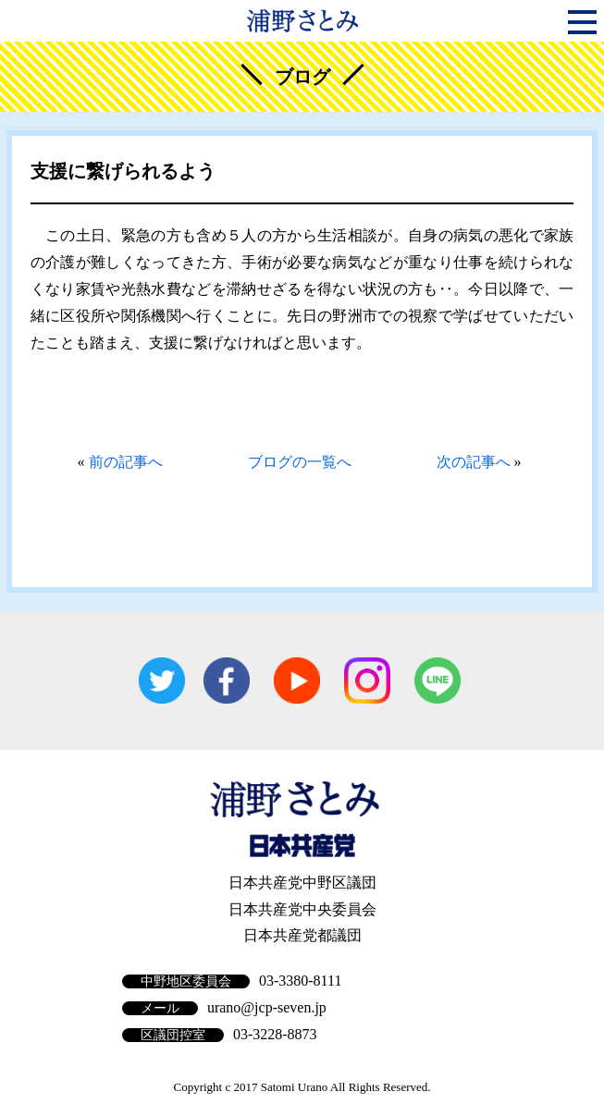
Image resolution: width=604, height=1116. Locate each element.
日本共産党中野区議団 (302, 882)
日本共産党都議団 (302, 935)
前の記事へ (126, 462)
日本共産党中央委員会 (302, 909)
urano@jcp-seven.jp (267, 1007)
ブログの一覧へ (299, 462)
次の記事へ (474, 462)
